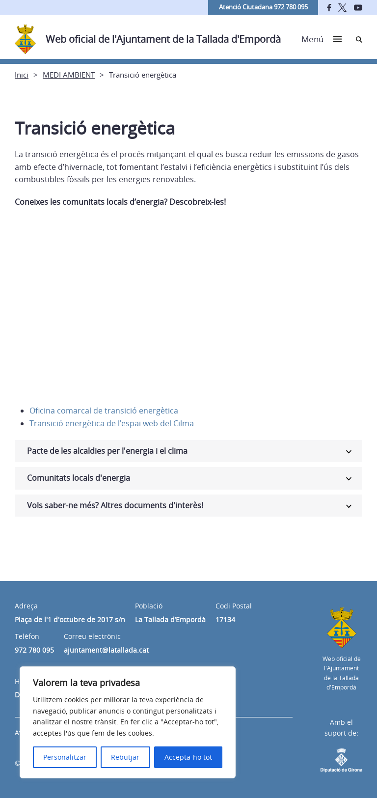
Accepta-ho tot (188, 757)
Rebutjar (125, 757)
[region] (128, 722)
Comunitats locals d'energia (78, 477)
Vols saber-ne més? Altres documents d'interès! (115, 505)
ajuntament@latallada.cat (106, 650)
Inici (21, 75)
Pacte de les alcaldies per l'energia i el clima (107, 450)
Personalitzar (64, 757)
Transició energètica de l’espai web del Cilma (111, 423)
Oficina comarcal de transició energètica (103, 410)
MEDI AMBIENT (69, 75)
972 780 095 (34, 650)
